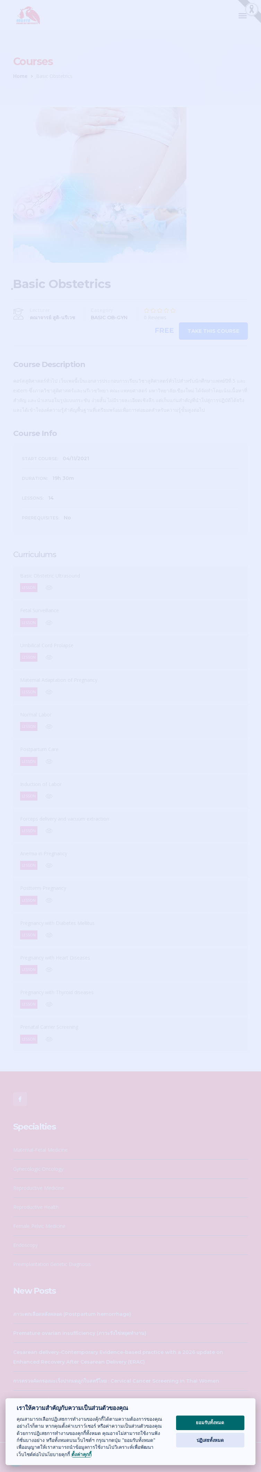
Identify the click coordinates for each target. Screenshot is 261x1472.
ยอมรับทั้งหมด (210, 1422)
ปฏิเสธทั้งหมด (210, 1440)
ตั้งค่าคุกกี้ (81, 1454)
